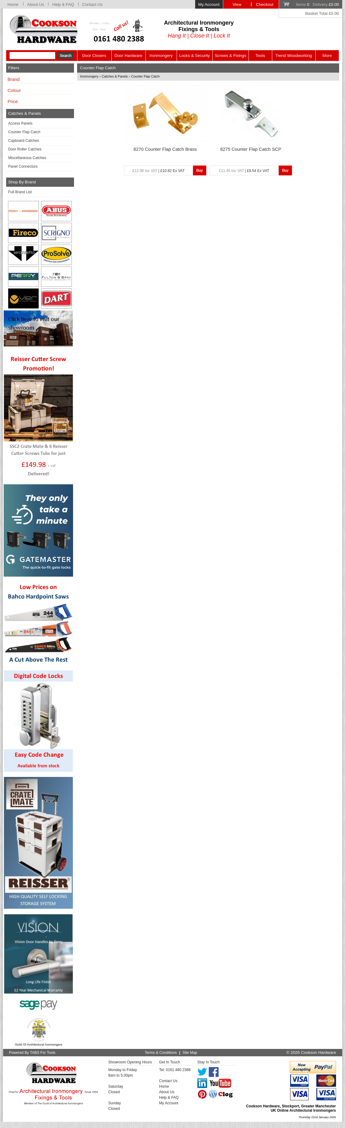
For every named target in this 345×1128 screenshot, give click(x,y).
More (327, 55)
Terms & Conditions (161, 1052)
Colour (14, 90)
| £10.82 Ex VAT (159, 171)
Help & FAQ (63, 4)
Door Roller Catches (25, 149)
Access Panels (20, 123)
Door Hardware (128, 55)
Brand (14, 79)
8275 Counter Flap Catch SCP (250, 149)
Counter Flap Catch (24, 132)
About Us (35, 4)
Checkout (264, 4)
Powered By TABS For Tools (32, 1052)
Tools (260, 55)
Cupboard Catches (23, 140)
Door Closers (94, 55)
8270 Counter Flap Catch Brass (165, 149)
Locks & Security (194, 55)
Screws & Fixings (230, 55)
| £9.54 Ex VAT (244, 171)
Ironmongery (161, 55)
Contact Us (92, 4)
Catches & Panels (115, 76)
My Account (209, 4)
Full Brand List (20, 192)
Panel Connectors (23, 166)
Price (13, 101)
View (236, 4)
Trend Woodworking (293, 55)
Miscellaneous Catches (27, 158)
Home (12, 4)
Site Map (190, 1052)
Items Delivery (317, 4)
